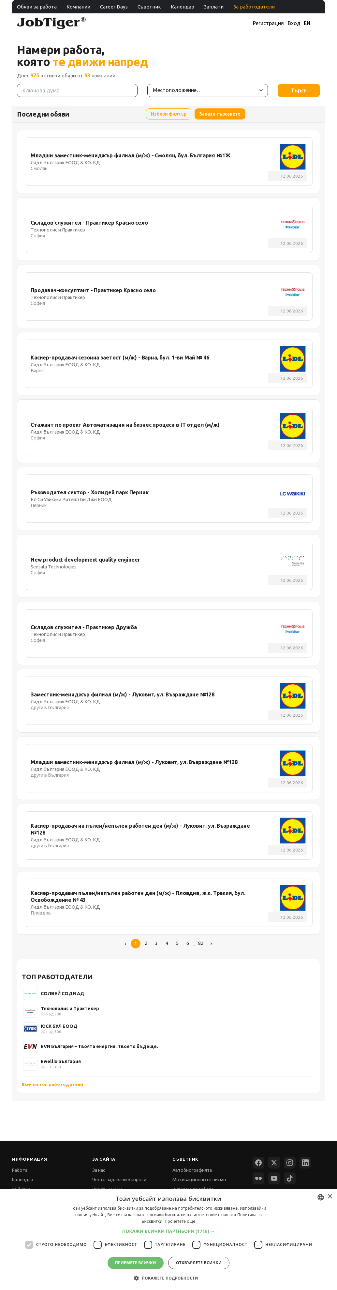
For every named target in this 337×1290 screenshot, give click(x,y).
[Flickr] (258, 1178)
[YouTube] (274, 1178)
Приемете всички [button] (135, 1263)
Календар (182, 6)
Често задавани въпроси (119, 1179)
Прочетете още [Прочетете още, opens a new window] (180, 1221)
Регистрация (268, 23)
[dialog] (168, 1239)
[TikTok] (290, 1178)
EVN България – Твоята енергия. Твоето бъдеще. (99, 1046)
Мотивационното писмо (199, 1179)
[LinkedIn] (305, 1163)
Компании (78, 6)
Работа (19, 1170)
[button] (168, 1231)
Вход (294, 23)
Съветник (149, 6)
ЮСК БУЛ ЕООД (59, 1026)
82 (200, 943)
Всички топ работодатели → (55, 1084)
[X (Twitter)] (274, 1163)
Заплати (214, 6)
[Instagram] (290, 1163)
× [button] (329, 1196)
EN (307, 23)
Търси (299, 90)
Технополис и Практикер (70, 1008)
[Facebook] (258, 1163)
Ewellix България (61, 1061)
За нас (98, 1170)
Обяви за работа (37, 6)
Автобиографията (192, 1170)
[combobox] (320, 1197)
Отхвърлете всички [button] (199, 1263)
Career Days (114, 6)
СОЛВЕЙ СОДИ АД (62, 993)
